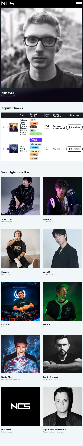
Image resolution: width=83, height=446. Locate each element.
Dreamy (34, 148)
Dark (33, 127)
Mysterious (36, 134)
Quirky (34, 123)
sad (32, 130)
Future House (34, 140)
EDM (33, 120)
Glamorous (36, 144)
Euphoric (35, 151)
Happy (34, 158)
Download (74, 127)
